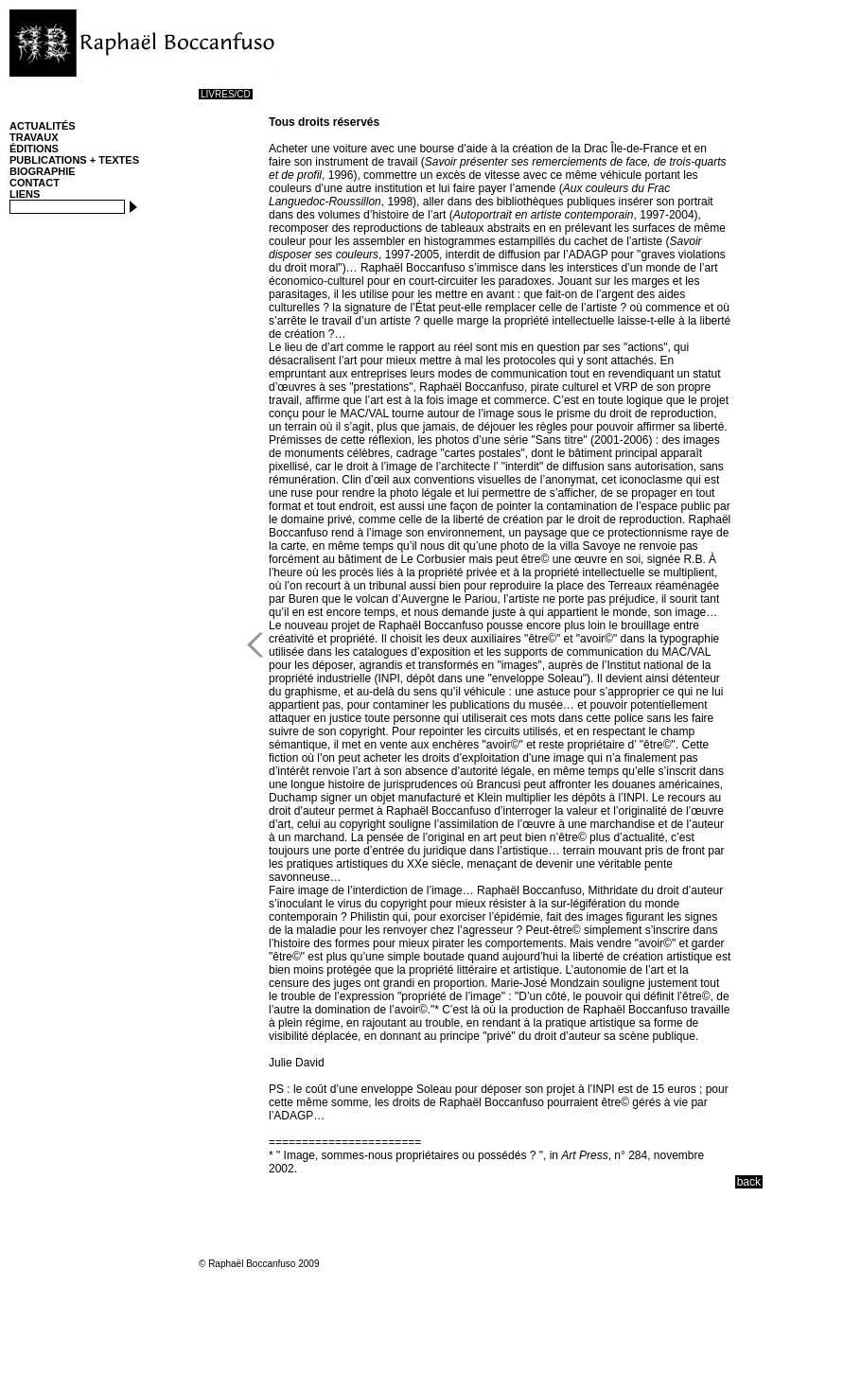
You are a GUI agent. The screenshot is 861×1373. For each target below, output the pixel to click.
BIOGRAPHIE (42, 171)
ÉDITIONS (34, 148)
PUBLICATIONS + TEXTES (74, 160)
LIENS (24, 194)
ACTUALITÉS (42, 126)
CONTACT (34, 182)
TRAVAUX (34, 137)
